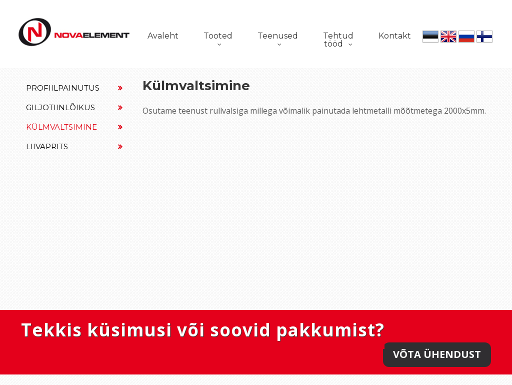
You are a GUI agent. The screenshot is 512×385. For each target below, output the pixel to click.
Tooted (218, 36)
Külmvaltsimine (74, 127)
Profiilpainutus (74, 88)
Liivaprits (74, 146)
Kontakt (394, 36)
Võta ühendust (437, 354)
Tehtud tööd (338, 40)
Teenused (278, 36)
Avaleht (163, 36)
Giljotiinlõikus (74, 107)
